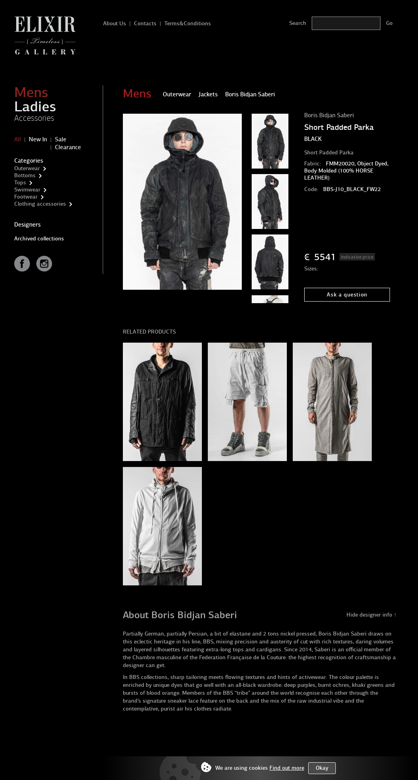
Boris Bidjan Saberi (329, 115)
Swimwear (27, 189)
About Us (114, 23)
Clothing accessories (40, 204)
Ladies (35, 106)
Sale (60, 139)
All (17, 139)
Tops (20, 182)
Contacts (145, 23)
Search (297, 23)
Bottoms (25, 175)
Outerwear (27, 168)
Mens (31, 92)
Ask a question (347, 294)
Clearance (68, 147)
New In (38, 139)
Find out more (286, 768)
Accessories (34, 118)
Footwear (26, 196)
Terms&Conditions (187, 23)
